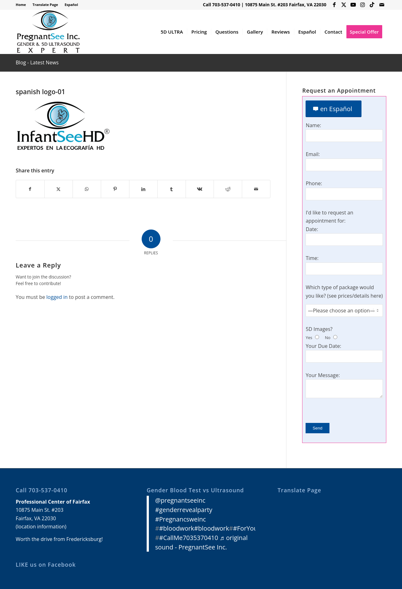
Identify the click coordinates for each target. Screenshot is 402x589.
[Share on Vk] (200, 189)
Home (21, 4)
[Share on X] (59, 189)
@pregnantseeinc (180, 500)
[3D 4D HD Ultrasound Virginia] (48, 32)
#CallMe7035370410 (188, 537)
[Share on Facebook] (30, 189)
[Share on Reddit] (228, 189)
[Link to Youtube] (353, 4)
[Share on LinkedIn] (143, 189)
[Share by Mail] (256, 189)
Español (71, 4)
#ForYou (245, 528)
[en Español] (333, 108)
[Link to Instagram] (362, 4)
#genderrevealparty (183, 509)
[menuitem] (23, 4)
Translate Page (45, 4)
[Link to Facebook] (334, 4)
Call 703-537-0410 (221, 5)
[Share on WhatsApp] (87, 189)
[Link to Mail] (381, 4)
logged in (57, 297)
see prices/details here (355, 295)
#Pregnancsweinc (180, 519)
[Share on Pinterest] (115, 189)
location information (41, 526)
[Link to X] (343, 4)
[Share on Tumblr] (172, 189)
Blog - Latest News (37, 62)
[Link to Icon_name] (372, 4)
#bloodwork (176, 528)
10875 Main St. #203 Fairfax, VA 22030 (285, 5)
